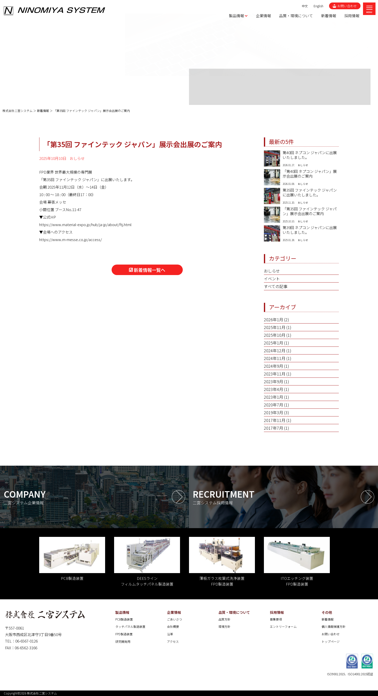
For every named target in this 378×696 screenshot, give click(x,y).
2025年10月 (274, 335)
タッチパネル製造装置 (130, 626)
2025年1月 (273, 343)
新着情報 (328, 619)
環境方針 (224, 626)
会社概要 (173, 626)
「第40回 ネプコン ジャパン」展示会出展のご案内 (310, 174)
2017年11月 (274, 420)
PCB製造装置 (124, 619)
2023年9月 (273, 381)
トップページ (331, 641)
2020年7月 (273, 405)
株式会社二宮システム (42, 693)
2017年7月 (273, 428)
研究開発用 (122, 641)
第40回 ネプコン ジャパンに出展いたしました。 (310, 155)
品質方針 (224, 619)
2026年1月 (273, 320)
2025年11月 (274, 327)
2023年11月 (274, 374)
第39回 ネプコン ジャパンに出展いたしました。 (310, 230)
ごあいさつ (174, 619)
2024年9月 (273, 366)
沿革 (170, 634)
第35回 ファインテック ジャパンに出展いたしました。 (310, 192)
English (318, 6)
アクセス (173, 641)
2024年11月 (274, 358)
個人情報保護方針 (334, 626)
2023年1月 (273, 397)
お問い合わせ (331, 634)
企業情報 (174, 612)
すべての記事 (275, 286)
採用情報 (277, 612)
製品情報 (122, 612)
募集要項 (276, 619)
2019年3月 (273, 412)
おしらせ (272, 271)
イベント (272, 279)
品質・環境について (234, 612)
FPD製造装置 (124, 634)
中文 (305, 6)
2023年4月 (273, 389)
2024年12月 (274, 350)
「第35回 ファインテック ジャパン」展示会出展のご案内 (310, 211)
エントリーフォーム (283, 626)
